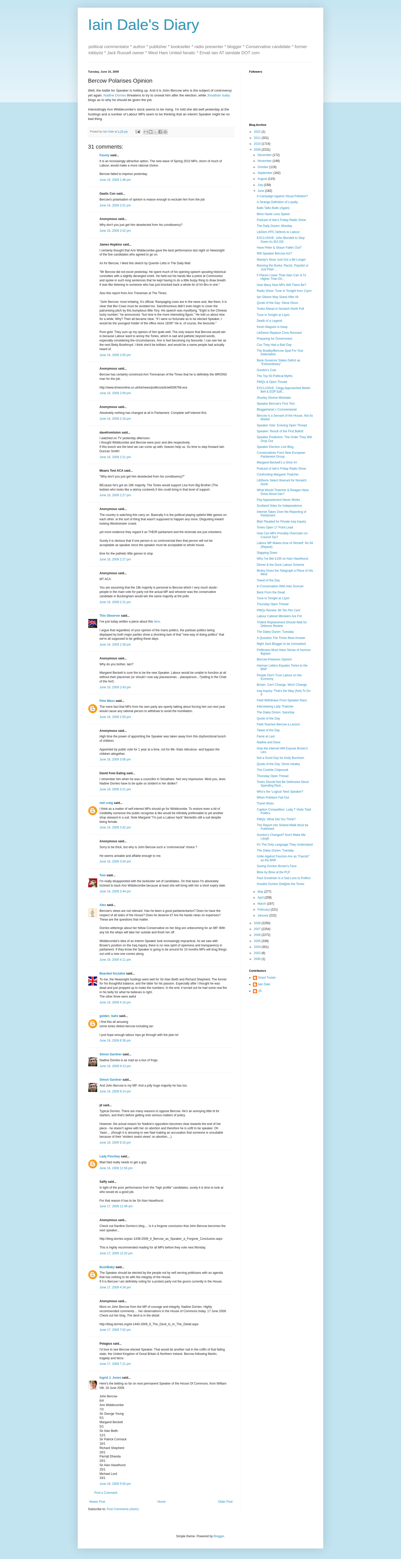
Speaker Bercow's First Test (276, 403)
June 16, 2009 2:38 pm (115, 644)
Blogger (219, 1536)
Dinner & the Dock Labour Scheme (280, 565)
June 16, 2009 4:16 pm (115, 1002)
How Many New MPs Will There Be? (281, 285)
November (265, 161)
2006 (258, 935)
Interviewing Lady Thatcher (275, 706)
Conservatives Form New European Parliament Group (281, 454)
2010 (258, 144)
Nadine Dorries (115, 95)
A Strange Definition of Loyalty (277, 202)
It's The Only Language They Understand (285, 844)
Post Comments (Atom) (123, 1509)
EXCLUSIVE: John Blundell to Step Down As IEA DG (281, 239)
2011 (258, 138)
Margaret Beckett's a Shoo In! (277, 462)
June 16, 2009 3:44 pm (115, 861)
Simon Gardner (110, 1054)
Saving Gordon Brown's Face (277, 866)
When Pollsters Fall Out (273, 797)
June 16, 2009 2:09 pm (115, 393)
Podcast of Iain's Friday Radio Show (281, 220)
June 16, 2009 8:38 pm (115, 1040)
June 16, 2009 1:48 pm (115, 180)
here (157, 621)
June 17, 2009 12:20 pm (115, 1253)
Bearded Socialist (112, 973)
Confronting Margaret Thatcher (278, 474)
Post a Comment (105, 1493)
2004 (258, 947)
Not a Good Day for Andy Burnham (280, 758)
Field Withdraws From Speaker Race (282, 700)
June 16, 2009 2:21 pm (115, 457)
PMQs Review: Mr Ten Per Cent (278, 610)
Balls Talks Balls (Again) (273, 208)
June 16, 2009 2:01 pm (115, 205)
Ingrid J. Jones (110, 1377)
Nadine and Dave (269, 742)
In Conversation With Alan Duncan (280, 586)
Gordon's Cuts (266, 370)
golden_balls (108, 1016)
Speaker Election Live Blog (275, 447)
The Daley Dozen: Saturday (275, 712)
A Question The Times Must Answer (281, 638)
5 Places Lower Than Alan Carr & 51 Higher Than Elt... (281, 277)
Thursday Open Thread (272, 604)
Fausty (104, 155)
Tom (102, 875)
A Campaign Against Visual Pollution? (282, 196)
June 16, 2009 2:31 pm (115, 602)
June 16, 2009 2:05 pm (115, 355)
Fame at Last (266, 736)
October (263, 167)
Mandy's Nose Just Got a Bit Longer (281, 259)
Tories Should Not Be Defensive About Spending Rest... (283, 783)
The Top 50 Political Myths (275, 376)
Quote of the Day (268, 718)
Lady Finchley (109, 1156)
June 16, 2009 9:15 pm (115, 1142)
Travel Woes (265, 803)
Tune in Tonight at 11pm (273, 315)
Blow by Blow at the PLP (273, 872)
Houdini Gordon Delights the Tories (280, 884)
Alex (102, 905)
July (261, 185)
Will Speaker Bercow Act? (274, 253)
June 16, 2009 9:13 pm (115, 1066)
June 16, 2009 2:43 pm (115, 687)
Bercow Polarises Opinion (274, 659)
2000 (258, 959)
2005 (258, 941)
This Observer (109, 615)
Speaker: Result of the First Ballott (280, 431)
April (261, 897)
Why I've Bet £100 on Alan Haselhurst (282, 558)
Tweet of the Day (268, 580)
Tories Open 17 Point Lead (275, 527)
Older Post (225, 1501)
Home (162, 1501)
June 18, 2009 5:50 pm (115, 1484)
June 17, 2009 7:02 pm (115, 1330)
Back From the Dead (271, 592)
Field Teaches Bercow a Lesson (278, 724)
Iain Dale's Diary (143, 24)
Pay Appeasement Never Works (278, 500)
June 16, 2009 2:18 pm (115, 419)
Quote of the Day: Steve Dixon (277, 303)
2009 (258, 149)
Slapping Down (267, 553)
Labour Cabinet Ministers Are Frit (279, 616)
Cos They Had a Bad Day (274, 345)
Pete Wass (107, 701)
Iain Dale (264, 984)
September (265, 173)
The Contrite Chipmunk (272, 770)
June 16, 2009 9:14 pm (115, 1091)
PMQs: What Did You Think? (276, 819)
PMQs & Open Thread (272, 382)
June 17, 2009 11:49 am (115, 1206)
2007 (258, 929)
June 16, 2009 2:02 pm (115, 231)
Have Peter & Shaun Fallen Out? (279, 247)
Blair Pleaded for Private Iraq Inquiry (281, 521)
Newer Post (97, 1501)
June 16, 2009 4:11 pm (115, 959)
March (262, 903)
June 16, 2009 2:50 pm (115, 717)
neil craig (106, 803)
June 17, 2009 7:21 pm (115, 1364)
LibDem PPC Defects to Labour (278, 232)
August (263, 179)
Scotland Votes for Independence (279, 505)
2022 (258, 132)
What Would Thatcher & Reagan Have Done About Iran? (283, 491)
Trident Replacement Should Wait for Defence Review (282, 624)
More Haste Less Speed (273, 214)
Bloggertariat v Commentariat (277, 409)
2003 (258, 953)
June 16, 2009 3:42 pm (115, 827)
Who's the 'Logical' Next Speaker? (280, 791)
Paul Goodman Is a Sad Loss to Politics (284, 878)
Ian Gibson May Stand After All (277, 297)
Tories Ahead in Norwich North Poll (280, 309)
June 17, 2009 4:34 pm (115, 1287)
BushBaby (107, 1267)
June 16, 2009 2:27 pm (115, 495)
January (263, 915)
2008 (258, 923)
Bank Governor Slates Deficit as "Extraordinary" (278, 362)
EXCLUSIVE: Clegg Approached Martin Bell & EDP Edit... (283, 389)
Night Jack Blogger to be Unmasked (281, 644)
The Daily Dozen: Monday (274, 226)
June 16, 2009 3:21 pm (115, 789)
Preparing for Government (274, 338)
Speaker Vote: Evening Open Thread (282, 425)
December (265, 155)
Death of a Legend (269, 321)
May (261, 891)
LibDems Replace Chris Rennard (279, 333)
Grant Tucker (267, 977)
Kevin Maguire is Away (272, 327)
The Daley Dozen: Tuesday (275, 632)
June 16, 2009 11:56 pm (115, 1168)
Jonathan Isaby (218, 95)
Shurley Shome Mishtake (274, 398)
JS (260, 991)
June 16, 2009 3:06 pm (115, 759)
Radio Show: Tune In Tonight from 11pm (284, 291)
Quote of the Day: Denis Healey (278, 764)
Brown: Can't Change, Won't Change (282, 685)
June (261, 191)
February (264, 909)
